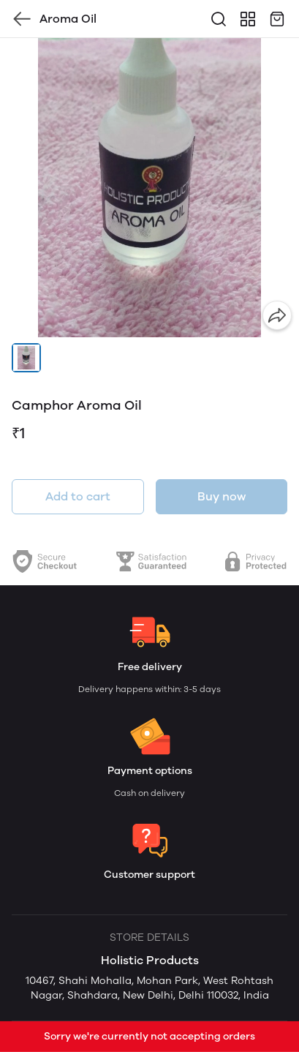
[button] (26, 357)
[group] (149, 187)
